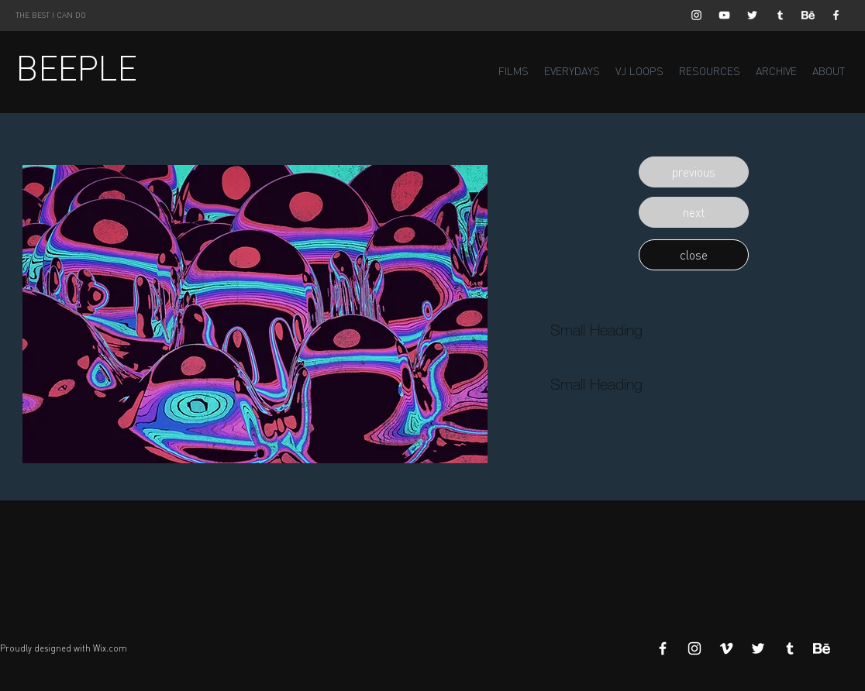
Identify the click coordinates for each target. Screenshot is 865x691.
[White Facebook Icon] (836, 15)
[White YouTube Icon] (724, 15)
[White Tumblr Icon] (780, 15)
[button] (694, 171)
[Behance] (808, 15)
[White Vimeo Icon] (726, 648)
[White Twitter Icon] (752, 15)
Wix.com (110, 648)
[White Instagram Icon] (696, 15)
